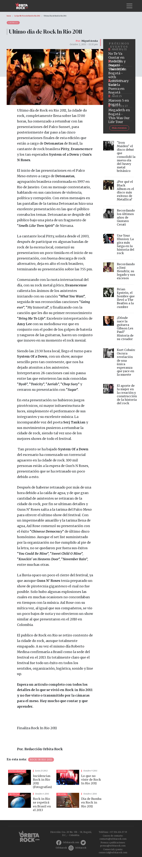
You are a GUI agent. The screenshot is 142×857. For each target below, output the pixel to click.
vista (31, 780)
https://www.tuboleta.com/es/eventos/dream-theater (119, 73)
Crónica (13, 23)
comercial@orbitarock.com (113, 852)
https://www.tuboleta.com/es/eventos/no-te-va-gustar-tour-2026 (119, 59)
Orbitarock (61, 847)
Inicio (9, 16)
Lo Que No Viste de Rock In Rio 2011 (27, 16)
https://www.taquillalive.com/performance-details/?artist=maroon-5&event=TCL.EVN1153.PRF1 (119, 100)
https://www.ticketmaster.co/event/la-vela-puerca (119, 87)
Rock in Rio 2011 (41, 759)
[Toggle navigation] (129, 5)
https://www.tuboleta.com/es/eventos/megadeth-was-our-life (119, 114)
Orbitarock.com (71, 842)
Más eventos (119, 127)
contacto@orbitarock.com (112, 839)
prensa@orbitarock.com (113, 845)
